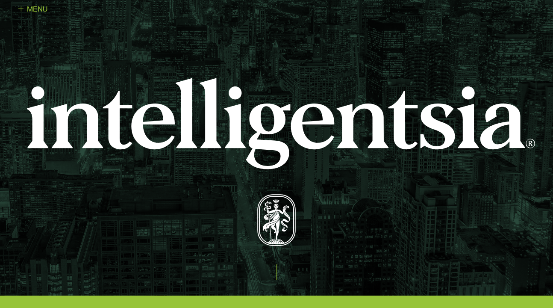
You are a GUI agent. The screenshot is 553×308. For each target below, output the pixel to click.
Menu (37, 9)
